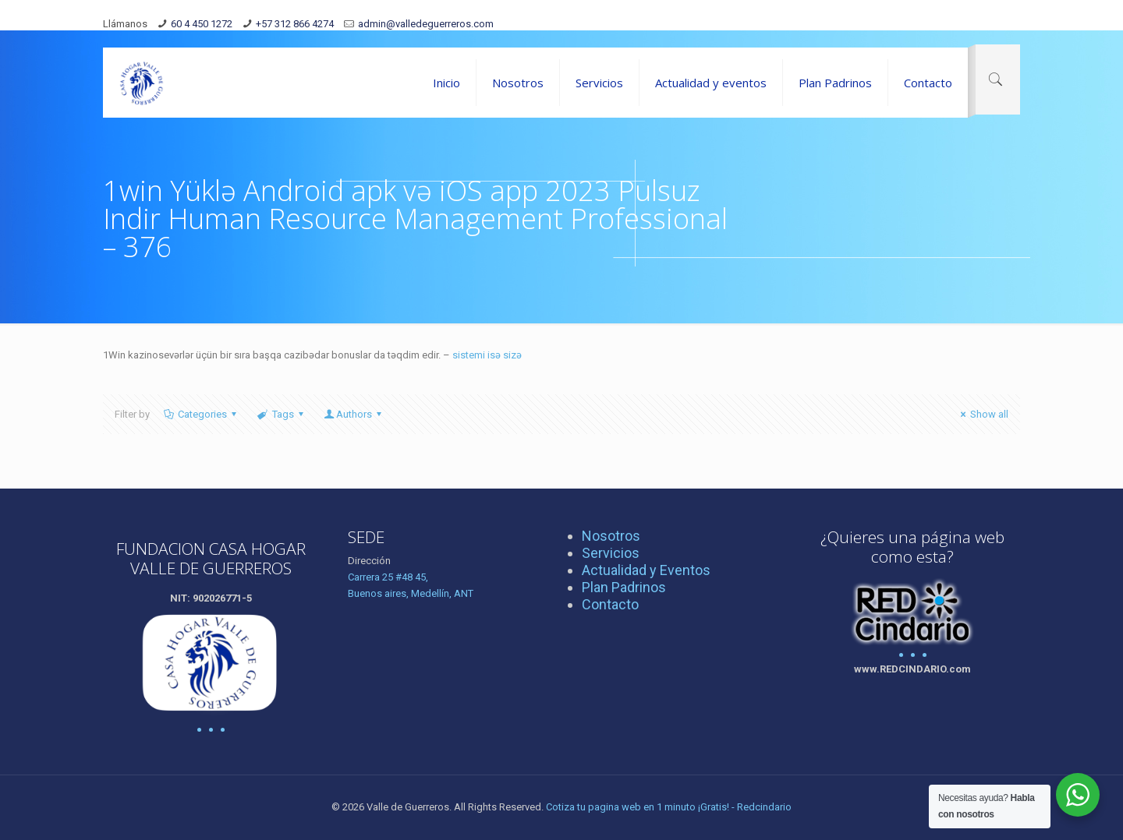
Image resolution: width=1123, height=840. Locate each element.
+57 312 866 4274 (295, 24)
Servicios (610, 553)
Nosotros (611, 536)
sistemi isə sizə (487, 355)
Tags (281, 414)
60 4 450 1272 (201, 24)
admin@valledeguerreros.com (426, 24)
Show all (982, 414)
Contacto (610, 604)
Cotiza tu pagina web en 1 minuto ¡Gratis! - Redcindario (669, 807)
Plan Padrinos (624, 587)
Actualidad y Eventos (646, 570)
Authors (354, 414)
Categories (201, 414)
